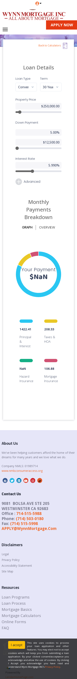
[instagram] (33, 473)
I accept (16, 645)
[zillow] (39, 473)
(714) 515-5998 (24, 515)
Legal (5, 546)
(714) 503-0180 (30, 511)
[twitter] (12, 473)
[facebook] (5, 473)
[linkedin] (19, 473)
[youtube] (26, 473)
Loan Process (14, 595)
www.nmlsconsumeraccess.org (22, 463)
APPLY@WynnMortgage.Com (29, 520)
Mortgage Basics (17, 601)
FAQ (5, 620)
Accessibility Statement (17, 558)
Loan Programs (16, 589)
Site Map (7, 564)
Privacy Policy (11, 552)
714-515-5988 (29, 505)
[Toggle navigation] (5, 29)
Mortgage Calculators (21, 607)
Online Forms (14, 614)
